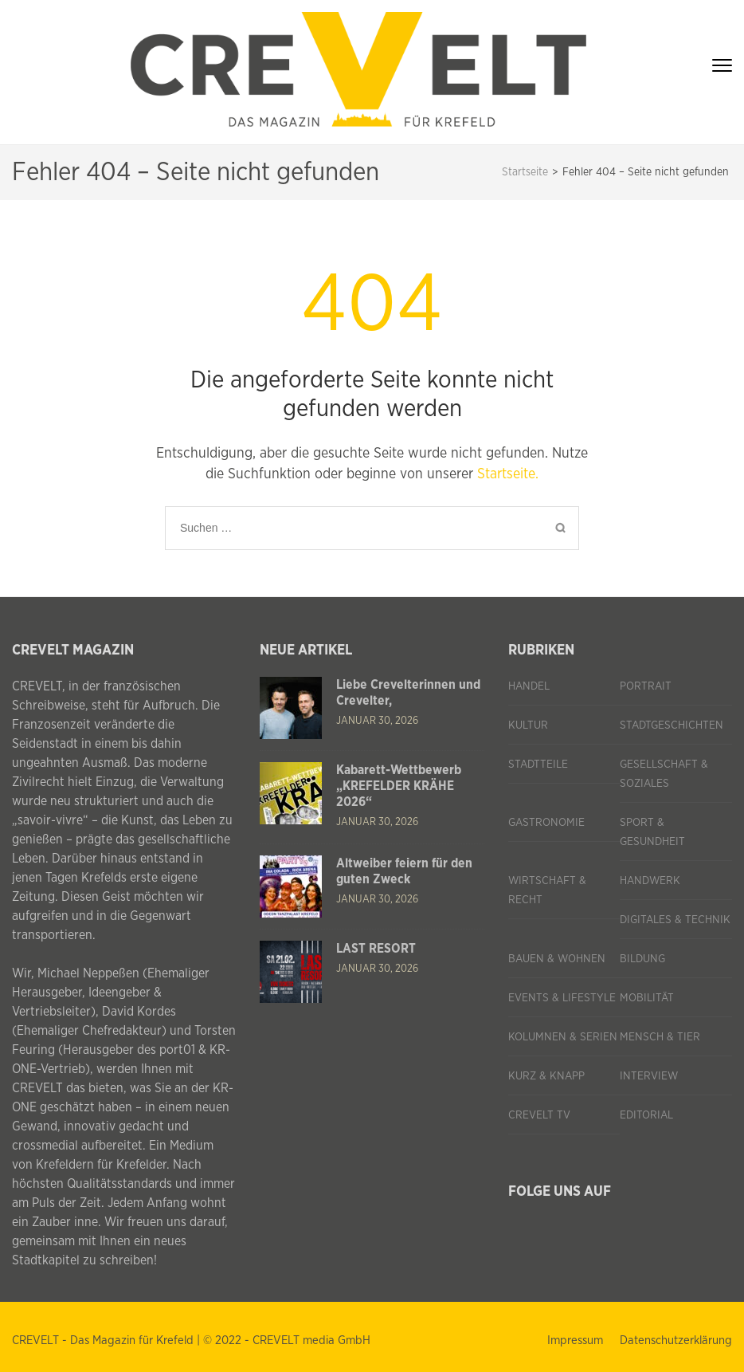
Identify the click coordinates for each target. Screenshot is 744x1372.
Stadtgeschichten (671, 725)
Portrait (646, 686)
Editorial (646, 1115)
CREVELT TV (539, 1115)
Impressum (575, 1340)
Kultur (528, 725)
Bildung (642, 959)
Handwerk (650, 880)
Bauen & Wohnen (556, 959)
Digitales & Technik (675, 920)
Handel (529, 686)
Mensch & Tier (660, 1037)
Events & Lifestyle (562, 998)
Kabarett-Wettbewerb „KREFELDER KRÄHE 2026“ (398, 786)
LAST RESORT (376, 948)
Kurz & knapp (546, 1076)
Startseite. (507, 474)
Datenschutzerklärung (676, 1340)
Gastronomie (546, 822)
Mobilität (647, 998)
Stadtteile (538, 764)
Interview (649, 1076)
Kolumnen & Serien (562, 1037)
